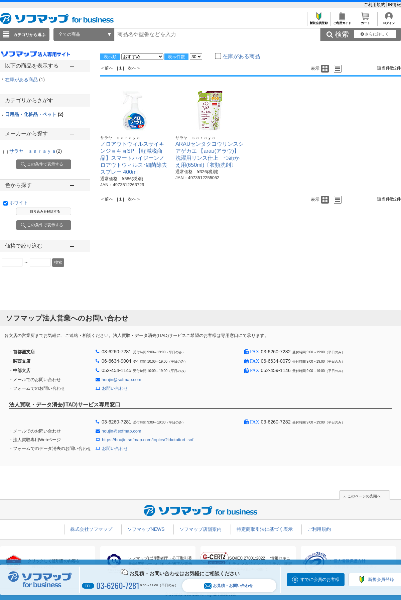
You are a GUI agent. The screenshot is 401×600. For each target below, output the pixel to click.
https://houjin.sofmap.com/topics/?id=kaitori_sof (147, 439)
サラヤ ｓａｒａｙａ (35, 151)
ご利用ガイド (342, 21)
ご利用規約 (375, 4)
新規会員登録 (318, 21)
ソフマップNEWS (146, 529)
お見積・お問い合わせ (228, 585)
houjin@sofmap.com (121, 379)
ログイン (389, 21)
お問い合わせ (115, 388)
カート (365, 21)
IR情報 (394, 4)
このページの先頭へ (364, 496)
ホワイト (18, 202)
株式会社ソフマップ (91, 529)
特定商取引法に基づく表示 (265, 529)
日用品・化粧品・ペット (34, 114)
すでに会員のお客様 (320, 579)
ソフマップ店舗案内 (200, 529)
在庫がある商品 (25, 79)
